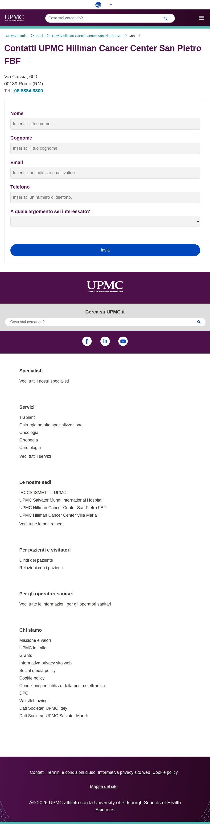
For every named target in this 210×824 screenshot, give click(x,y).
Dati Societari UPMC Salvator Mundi (53, 715)
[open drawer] (201, 17)
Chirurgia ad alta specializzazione (50, 425)
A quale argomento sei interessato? (50, 211)
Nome (17, 113)
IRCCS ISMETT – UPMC (42, 492)
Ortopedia (28, 440)
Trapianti (27, 417)
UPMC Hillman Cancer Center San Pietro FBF (62, 507)
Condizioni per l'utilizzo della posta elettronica (62, 685)
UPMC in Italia (32, 648)
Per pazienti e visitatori (45, 549)
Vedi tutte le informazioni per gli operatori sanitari (65, 604)
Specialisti (31, 370)
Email (16, 162)
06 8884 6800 (28, 90)
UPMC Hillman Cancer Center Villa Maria (58, 515)
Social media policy (37, 670)
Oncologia (28, 432)
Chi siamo (30, 630)
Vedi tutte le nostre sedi (41, 524)
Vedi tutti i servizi (35, 456)
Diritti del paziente (36, 560)
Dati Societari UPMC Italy (43, 708)
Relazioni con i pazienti (41, 567)
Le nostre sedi (35, 482)
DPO (24, 693)
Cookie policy (32, 678)
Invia (105, 250)
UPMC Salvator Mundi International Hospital (60, 500)
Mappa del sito (104, 786)
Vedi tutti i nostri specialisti (44, 381)
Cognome (21, 137)
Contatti (37, 772)
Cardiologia (30, 447)
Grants (25, 655)
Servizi (26, 407)
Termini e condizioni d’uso (71, 772)
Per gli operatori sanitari (46, 593)
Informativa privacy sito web (45, 663)
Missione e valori (35, 640)
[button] (107, 4)
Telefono (20, 187)
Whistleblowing (33, 700)
